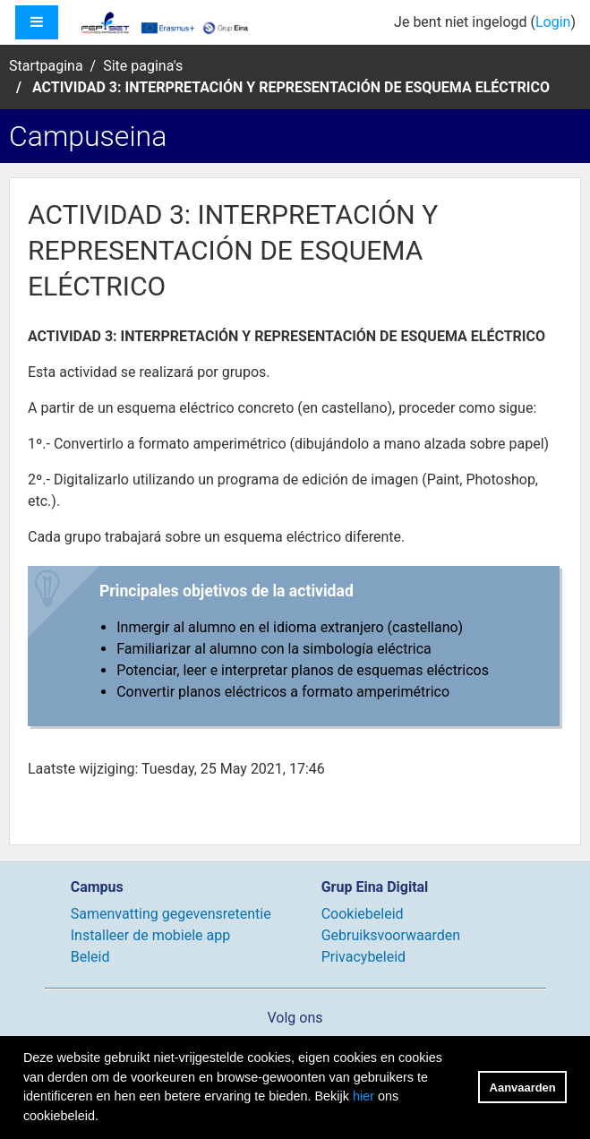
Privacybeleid (363, 956)
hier (363, 1096)
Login (552, 21)
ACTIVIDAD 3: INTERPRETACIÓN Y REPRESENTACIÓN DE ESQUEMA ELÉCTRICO (291, 87)
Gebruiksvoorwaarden (390, 935)
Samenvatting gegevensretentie (171, 913)
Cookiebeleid (362, 913)
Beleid (90, 956)
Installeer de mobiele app (151, 935)
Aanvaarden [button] (523, 1087)
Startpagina (46, 65)
